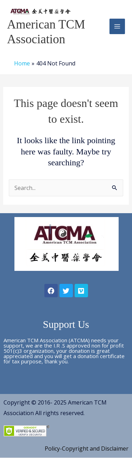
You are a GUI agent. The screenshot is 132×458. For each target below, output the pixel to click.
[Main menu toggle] (117, 26)
